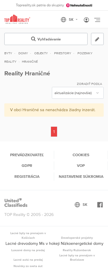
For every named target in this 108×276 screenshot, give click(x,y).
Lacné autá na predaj (28, 259)
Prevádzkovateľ (27, 154)
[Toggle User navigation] (86, 20)
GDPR (27, 165)
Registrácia (26, 176)
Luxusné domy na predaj (28, 250)
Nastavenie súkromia (81, 176)
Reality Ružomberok (77, 250)
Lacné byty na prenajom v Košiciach (28, 235)
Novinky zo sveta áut (28, 266)
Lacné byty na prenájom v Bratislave (77, 257)
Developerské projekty (77, 237)
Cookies (81, 154)
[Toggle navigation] (97, 20)
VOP (81, 165)
